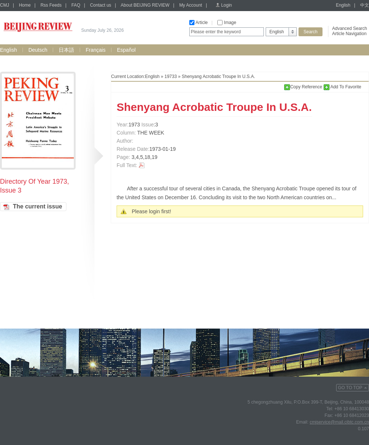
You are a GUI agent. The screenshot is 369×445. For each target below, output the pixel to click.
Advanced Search (349, 28)
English (343, 5)
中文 (364, 5)
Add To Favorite (343, 86)
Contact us (100, 5)
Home (25, 5)
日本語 (66, 50)
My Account (190, 5)
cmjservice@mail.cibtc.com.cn (339, 422)
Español (126, 50)
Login (226, 5)
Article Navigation (349, 33)
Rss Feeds (51, 5)
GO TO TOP (350, 387)
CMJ (4, 5)
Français (96, 50)
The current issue (37, 206)
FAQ (75, 5)
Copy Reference (303, 86)
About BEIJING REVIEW (145, 5)
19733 (171, 76)
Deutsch (37, 50)
